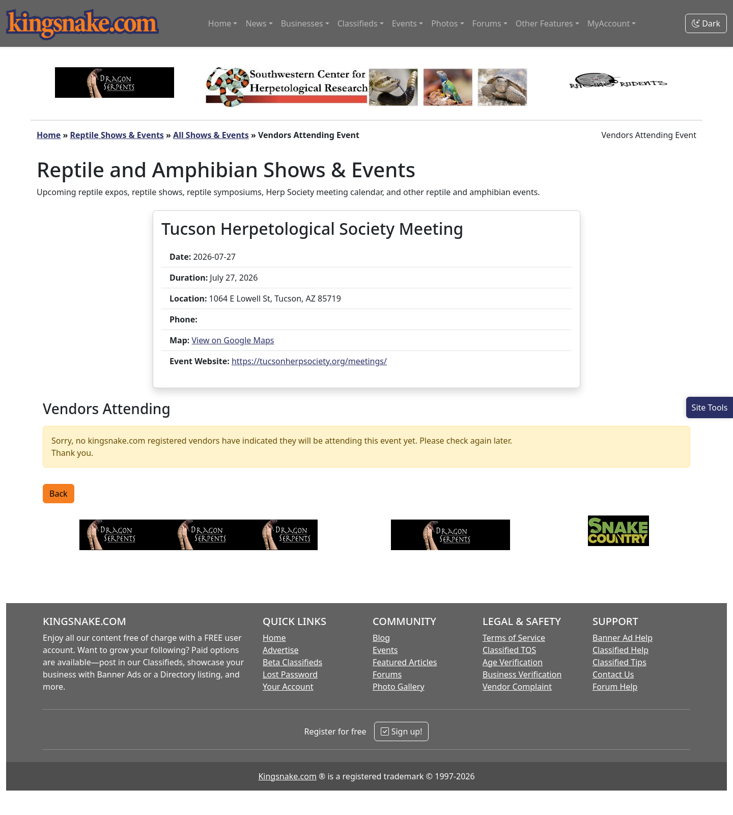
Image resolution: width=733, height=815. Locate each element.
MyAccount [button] (608, 23)
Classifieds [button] (357, 23)
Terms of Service (514, 637)
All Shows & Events (211, 135)
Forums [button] (486, 23)
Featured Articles (405, 662)
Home (49, 135)
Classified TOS (509, 650)
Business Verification (522, 674)
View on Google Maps (232, 340)
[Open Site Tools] (709, 407)
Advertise (280, 650)
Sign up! (401, 731)
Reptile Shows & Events (117, 135)
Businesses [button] (302, 23)
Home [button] (220, 23)
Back (58, 493)
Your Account (288, 686)
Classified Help (621, 650)
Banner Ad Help (623, 637)
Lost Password (290, 674)
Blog (381, 637)
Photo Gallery (399, 686)
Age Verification (513, 662)
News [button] (255, 23)
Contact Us (613, 674)
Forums (387, 674)
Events (385, 650)
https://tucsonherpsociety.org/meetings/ (309, 361)
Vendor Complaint (517, 686)
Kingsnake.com (287, 776)
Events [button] (404, 23)
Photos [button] (444, 23)
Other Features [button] (544, 23)
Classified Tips (619, 662)
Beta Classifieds (292, 662)
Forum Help (615, 686)
